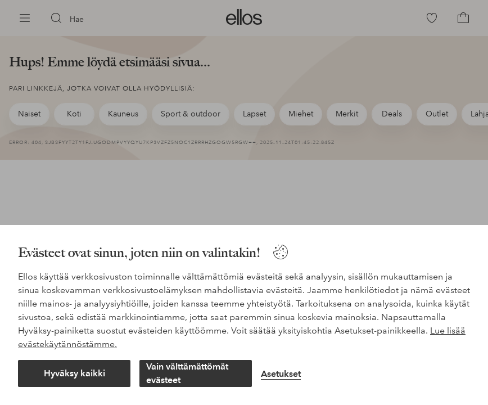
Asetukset (281, 373)
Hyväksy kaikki (74, 373)
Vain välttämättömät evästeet (187, 373)
